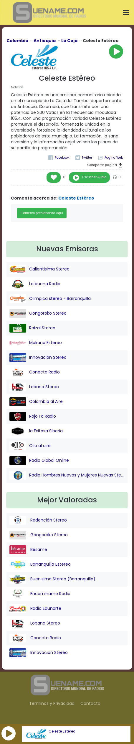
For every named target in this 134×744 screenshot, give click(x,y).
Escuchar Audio (94, 177)
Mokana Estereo (35, 342)
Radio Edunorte (35, 608)
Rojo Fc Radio (32, 416)
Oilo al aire (30, 445)
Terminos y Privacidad (52, 703)
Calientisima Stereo (39, 269)
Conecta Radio (34, 372)
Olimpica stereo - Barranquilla (50, 298)
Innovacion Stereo (38, 357)
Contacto (90, 703)
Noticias (17, 87)
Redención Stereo (38, 520)
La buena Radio (34, 284)
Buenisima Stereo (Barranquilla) (52, 579)
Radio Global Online (39, 460)
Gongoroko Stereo (38, 313)
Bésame (28, 549)
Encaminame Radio (39, 593)
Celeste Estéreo (62, 731)
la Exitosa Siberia (36, 431)
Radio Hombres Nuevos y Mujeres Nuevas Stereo (67, 475)
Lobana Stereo (34, 387)
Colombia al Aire (36, 401)
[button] (8, 733)
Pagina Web (114, 157)
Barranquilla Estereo (40, 564)
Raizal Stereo (32, 328)
